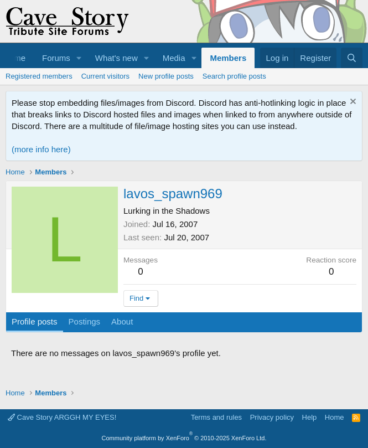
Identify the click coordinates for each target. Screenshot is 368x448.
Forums (56, 58)
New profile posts (166, 76)
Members (228, 58)
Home (334, 417)
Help (309, 417)
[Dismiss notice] (351, 103)
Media (174, 58)
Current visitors (105, 76)
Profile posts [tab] (35, 321)
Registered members (39, 76)
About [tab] (122, 321)
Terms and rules (216, 417)
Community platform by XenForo (184, 438)
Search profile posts (234, 76)
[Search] (351, 58)
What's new (116, 58)
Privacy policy (272, 417)
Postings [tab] (85, 321)
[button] (79, 58)
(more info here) (41, 149)
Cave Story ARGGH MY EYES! (62, 417)
